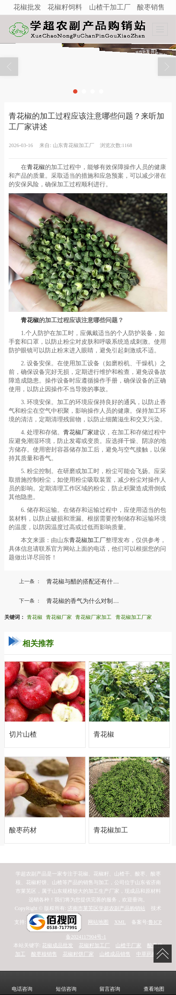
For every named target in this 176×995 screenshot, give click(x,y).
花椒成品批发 (57, 945)
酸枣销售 (151, 7)
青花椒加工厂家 (133, 617)
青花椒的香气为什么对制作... (85, 600)
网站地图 (98, 922)
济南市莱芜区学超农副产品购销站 (106, 908)
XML (120, 922)
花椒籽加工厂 (94, 945)
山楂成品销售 (115, 954)
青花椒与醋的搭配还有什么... (85, 581)
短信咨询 (66, 983)
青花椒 (36, 167)
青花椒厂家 (78, 432)
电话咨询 (22, 983)
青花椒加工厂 (87, 540)
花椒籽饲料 (65, 7)
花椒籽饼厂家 (78, 954)
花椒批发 (27, 7)
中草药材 (146, 954)
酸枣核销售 (44, 954)
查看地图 (154, 983)
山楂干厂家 (128, 945)
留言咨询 (109, 983)
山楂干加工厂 (110, 7)
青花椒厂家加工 (93, 617)
